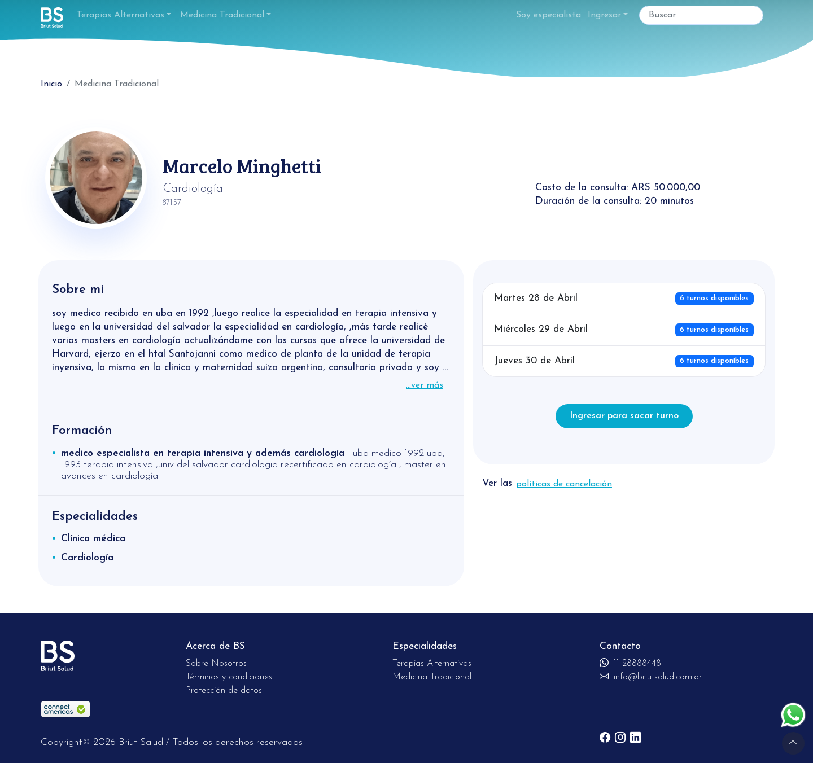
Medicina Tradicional (222, 15)
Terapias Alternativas (120, 15)
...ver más (424, 385)
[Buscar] (701, 15)
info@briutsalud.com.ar (651, 677)
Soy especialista (548, 15)
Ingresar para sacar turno (624, 415)
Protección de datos (224, 690)
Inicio (51, 84)
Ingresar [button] (604, 15)
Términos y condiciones (229, 677)
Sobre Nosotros (216, 663)
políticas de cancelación (564, 484)
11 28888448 (630, 663)
